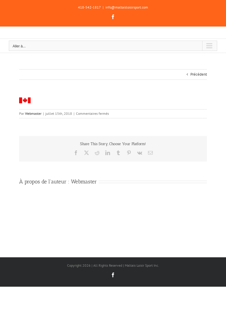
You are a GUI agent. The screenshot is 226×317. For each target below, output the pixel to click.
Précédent (198, 74)
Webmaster (33, 113)
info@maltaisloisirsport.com (126, 7)
